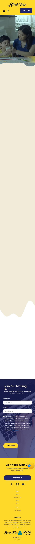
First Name (6, 399)
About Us (17, 507)
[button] (8, 10)
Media (17, 500)
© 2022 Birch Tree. (17, 537)
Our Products (17, 497)
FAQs (17, 503)
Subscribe (11, 446)
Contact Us (17, 510)
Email (5, 407)
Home (17, 494)
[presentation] (17, 437)
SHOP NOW (26, 10)
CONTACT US (17, 478)
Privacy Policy (16, 430)
